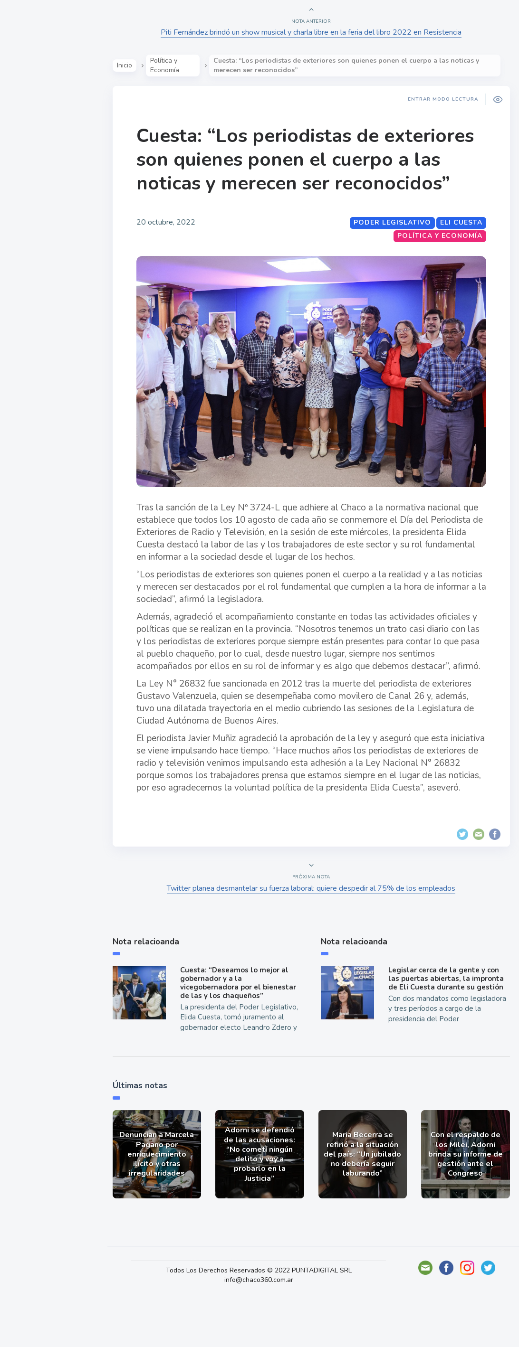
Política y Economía (57, 170)
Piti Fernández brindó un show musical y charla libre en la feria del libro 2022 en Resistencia (316, 32)
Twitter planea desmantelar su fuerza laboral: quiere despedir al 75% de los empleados (317, 923)
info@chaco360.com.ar (272, 1327)
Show (30, 147)
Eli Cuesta (456, 246)
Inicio (140, 65)
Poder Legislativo (387, 246)
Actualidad (40, 125)
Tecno (31, 214)
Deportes (37, 236)
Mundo (33, 192)
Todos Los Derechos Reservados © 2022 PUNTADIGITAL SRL (272, 1318)
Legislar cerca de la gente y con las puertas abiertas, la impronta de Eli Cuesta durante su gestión (445, 1017)
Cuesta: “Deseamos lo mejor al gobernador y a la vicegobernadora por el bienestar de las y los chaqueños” (246, 1022)
